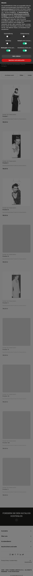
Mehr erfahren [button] (16, 56)
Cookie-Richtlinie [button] (18, 16)
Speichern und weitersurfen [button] (16, 60)
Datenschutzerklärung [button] (7, 9)
